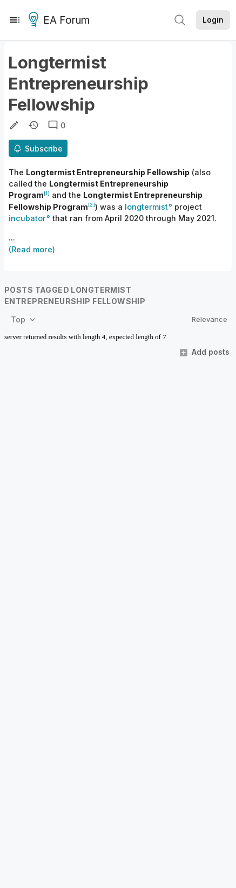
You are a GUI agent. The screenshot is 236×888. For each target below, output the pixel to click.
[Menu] (15, 20)
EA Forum (61, 20)
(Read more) (32, 249)
